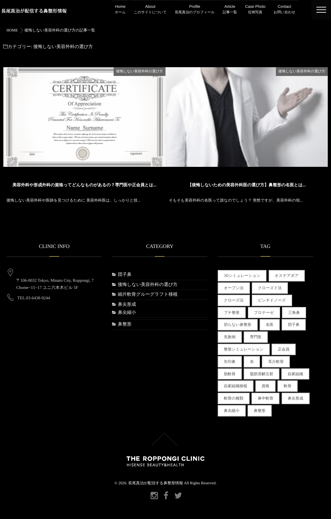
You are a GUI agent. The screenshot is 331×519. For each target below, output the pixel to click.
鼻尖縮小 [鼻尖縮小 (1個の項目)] (231, 410)
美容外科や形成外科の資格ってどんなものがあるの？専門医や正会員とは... (84, 184)
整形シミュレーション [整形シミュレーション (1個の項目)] (244, 349)
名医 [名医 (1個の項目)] (270, 324)
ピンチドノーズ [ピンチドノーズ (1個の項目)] (272, 300)
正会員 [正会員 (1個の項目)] (283, 349)
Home (120, 9)
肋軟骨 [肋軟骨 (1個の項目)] (230, 374)
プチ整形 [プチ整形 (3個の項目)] (232, 312)
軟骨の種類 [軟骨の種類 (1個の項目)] (233, 398)
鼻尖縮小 (127, 312)
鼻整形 (124, 324)
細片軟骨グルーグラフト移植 (148, 294)
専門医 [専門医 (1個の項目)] (256, 337)
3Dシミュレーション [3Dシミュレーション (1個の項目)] (242, 275)
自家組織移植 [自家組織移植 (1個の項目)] (235, 386)
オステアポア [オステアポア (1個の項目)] (287, 275)
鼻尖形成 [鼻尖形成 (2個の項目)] (295, 398)
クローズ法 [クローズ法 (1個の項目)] (234, 300)
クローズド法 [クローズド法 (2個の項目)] (270, 288)
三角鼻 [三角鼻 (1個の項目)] (294, 312)
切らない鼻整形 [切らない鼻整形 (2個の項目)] (237, 324)
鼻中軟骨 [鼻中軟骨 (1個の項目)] (265, 398)
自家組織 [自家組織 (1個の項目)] (295, 374)
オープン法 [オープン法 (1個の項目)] (234, 288)
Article (230, 9)
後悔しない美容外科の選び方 (139, 71)
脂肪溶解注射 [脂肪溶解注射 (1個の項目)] (261, 374)
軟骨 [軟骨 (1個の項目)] (287, 386)
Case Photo (255, 9)
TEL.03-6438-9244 (33, 292)
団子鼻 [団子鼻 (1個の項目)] (294, 324)
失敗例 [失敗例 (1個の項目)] (230, 337)
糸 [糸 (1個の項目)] (252, 361)
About (150, 9)
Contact (284, 9)
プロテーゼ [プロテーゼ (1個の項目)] (264, 312)
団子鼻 (124, 274)
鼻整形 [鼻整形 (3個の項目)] (259, 410)
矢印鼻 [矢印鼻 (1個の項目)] (230, 361)
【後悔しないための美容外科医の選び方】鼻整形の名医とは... (247, 184)
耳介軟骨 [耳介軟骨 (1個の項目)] (276, 361)
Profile (195, 9)
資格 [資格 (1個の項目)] (265, 386)
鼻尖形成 (127, 304)
